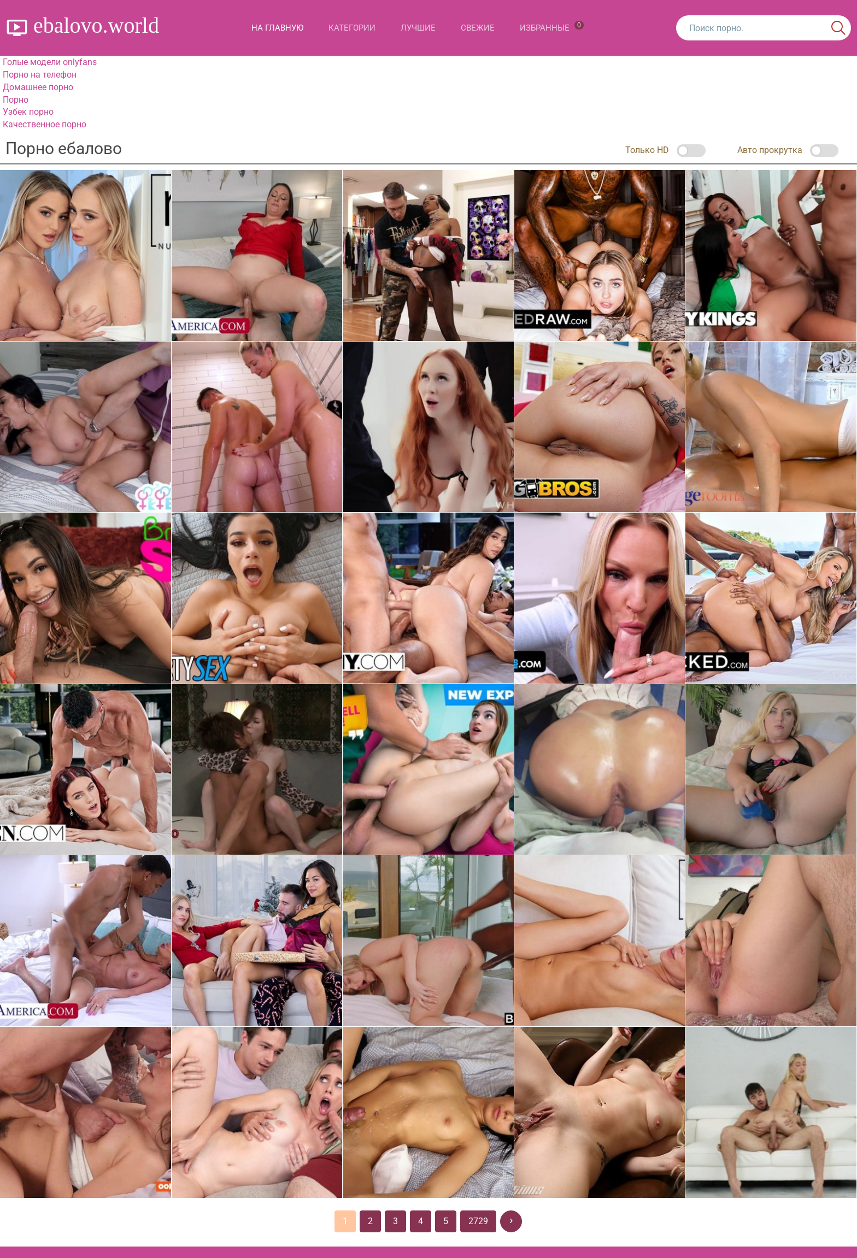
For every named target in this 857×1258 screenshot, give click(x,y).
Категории (351, 28)
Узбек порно (28, 112)
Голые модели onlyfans (50, 62)
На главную (277, 28)
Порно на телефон (40, 74)
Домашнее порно (38, 87)
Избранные (552, 27)
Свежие (478, 28)
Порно (15, 100)
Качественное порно (44, 124)
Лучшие (418, 28)
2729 (478, 1221)
